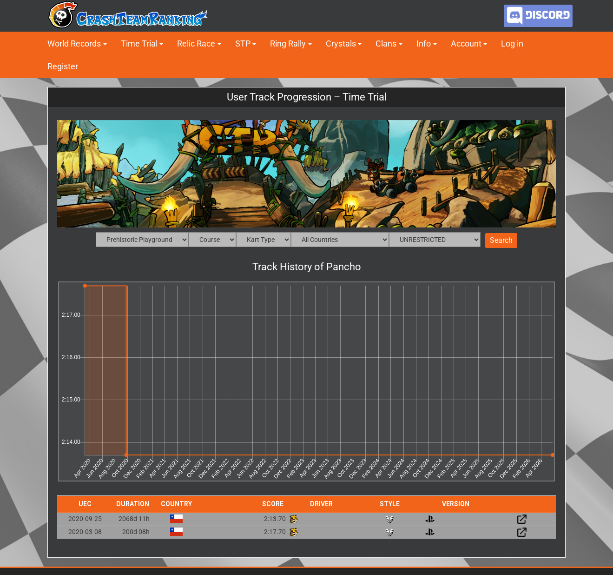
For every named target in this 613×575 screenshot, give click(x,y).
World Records (74, 43)
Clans (386, 43)
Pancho (343, 267)
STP (242, 43)
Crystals (341, 43)
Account (466, 43)
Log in (512, 43)
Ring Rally (288, 43)
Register (62, 66)
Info (423, 43)
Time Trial (139, 43)
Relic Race (196, 43)
